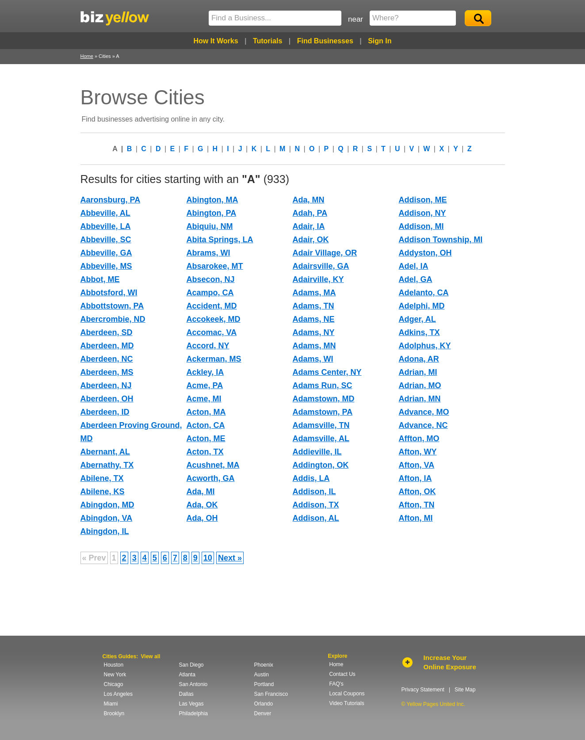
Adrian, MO (420, 385)
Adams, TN (313, 305)
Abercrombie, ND (112, 319)
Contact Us (342, 674)
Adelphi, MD (422, 305)
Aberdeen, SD (106, 332)
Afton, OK (417, 491)
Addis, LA (311, 478)
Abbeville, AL (105, 213)
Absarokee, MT (215, 266)
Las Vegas (191, 704)
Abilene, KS (102, 491)
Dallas (186, 694)
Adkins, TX (419, 332)
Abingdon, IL (104, 531)
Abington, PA (212, 213)
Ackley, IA (205, 372)
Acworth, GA (211, 478)
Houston (114, 665)
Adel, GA (415, 279)
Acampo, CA (210, 292)
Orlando (263, 704)
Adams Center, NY (327, 372)
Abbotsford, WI (109, 292)
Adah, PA (310, 213)
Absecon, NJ (211, 279)
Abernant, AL (105, 451)
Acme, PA (205, 385)
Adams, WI (313, 359)
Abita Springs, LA (220, 239)
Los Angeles (118, 694)
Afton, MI (416, 518)
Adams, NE (314, 319)
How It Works (215, 41)
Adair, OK (311, 239)
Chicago (113, 684)
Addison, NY (422, 213)
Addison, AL (316, 518)
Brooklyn (114, 713)
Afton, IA (415, 478)
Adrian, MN (420, 398)
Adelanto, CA (424, 292)
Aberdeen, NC (106, 359)
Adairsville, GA (321, 266)
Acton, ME (206, 438)
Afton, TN (417, 504)
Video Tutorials (346, 703)
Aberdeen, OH (107, 398)
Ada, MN (309, 199)
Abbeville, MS (106, 266)
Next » (230, 557)
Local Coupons (347, 693)
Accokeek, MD (214, 319)
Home (86, 56)
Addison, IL (314, 491)
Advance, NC (423, 425)
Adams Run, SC (322, 385)
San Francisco (271, 694)
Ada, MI (201, 491)
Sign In (379, 41)
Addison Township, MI (441, 239)
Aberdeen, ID (105, 412)
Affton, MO (419, 438)
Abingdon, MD (107, 504)
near (355, 19)
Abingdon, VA (106, 518)
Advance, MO (424, 412)
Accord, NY (208, 345)
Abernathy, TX (107, 465)
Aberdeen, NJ (106, 385)
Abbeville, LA (105, 226)
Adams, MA (314, 292)
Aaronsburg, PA (110, 199)
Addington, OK (321, 465)
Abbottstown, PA (112, 305)
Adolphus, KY (425, 345)
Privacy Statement (422, 690)
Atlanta (187, 674)
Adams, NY (314, 332)
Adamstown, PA (323, 412)
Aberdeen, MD (107, 345)
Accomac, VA (212, 332)
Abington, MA (212, 199)
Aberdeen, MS (107, 372)
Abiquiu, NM (210, 226)
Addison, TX (316, 504)
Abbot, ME (100, 279)
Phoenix (263, 665)
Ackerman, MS (214, 359)
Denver (262, 713)
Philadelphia (193, 713)
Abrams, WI (208, 252)
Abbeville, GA (106, 252)
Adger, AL (417, 319)
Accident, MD (212, 305)
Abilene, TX (102, 478)
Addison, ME (423, 199)
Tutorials (267, 41)
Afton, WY (418, 451)
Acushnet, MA (213, 465)
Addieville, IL (317, 451)
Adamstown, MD (324, 398)
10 (207, 557)
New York (115, 674)
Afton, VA (417, 465)
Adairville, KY (318, 279)
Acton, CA (206, 425)
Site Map (465, 690)
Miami (111, 704)
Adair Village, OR (325, 252)
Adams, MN (314, 345)
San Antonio (193, 684)
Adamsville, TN (321, 425)
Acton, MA (206, 412)
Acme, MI (204, 398)
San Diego (191, 665)
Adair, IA (309, 226)
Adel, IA (413, 266)
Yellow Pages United (114, 18)
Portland (264, 684)
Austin (261, 674)
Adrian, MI (418, 372)
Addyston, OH (425, 252)
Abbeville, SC (105, 239)
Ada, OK (202, 504)
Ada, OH (202, 518)
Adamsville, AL (321, 438)
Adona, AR (419, 359)
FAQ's (336, 684)
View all (151, 656)
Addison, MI (421, 226)
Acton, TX (205, 451)
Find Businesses (325, 41)
